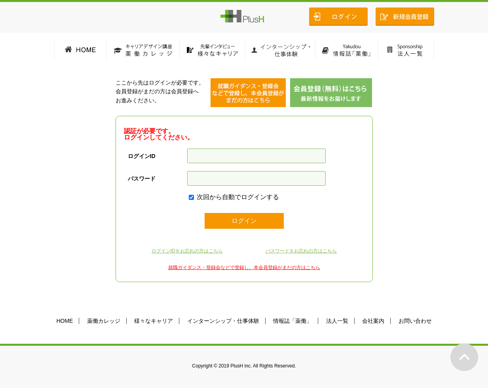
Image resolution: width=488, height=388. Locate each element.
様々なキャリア (153, 321)
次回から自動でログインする (238, 197)
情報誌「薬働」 (292, 321)
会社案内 (373, 321)
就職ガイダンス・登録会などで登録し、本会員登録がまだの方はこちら (244, 267)
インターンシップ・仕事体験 (223, 321)
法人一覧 (337, 321)
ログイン (244, 220)
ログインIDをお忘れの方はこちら (187, 251)
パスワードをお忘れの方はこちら (301, 251)
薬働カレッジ (103, 321)
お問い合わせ (415, 321)
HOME (64, 321)
